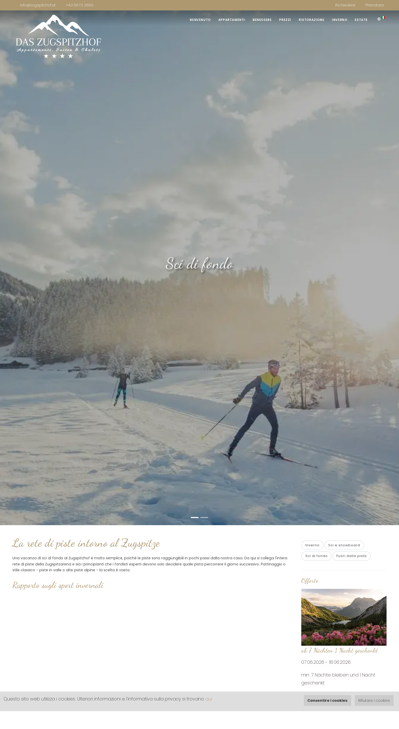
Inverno (339, 20)
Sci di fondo (316, 555)
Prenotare (375, 5)
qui (208, 699)
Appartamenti (231, 20)
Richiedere (345, 5)
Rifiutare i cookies (374, 700)
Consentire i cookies (327, 700)
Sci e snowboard (344, 545)
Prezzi (285, 20)
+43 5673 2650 (79, 5)
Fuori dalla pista (351, 555)
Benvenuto (200, 20)
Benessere (262, 20)
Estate (361, 20)
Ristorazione (311, 20)
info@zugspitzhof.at (38, 5)
